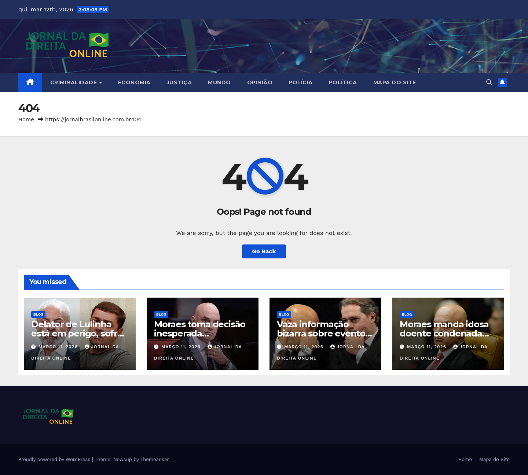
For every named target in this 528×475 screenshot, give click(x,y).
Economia (134, 82)
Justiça (179, 82)
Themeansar (154, 459)
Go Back (264, 251)
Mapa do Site (394, 82)
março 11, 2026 (59, 346)
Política (343, 82)
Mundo (219, 82)
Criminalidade (74, 82)
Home (26, 119)
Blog (38, 314)
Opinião (260, 82)
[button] (489, 82)
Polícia (301, 82)
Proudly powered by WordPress (55, 459)
